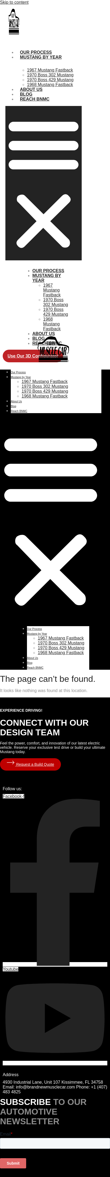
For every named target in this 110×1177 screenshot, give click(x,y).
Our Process (48, 270)
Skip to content (14, 2)
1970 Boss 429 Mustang (50, 79)
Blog (13, 406)
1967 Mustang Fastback (50, 70)
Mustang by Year (41, 57)
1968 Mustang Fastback (50, 84)
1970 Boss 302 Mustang (50, 75)
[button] (43, 183)
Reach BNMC (34, 99)
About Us (43, 333)
